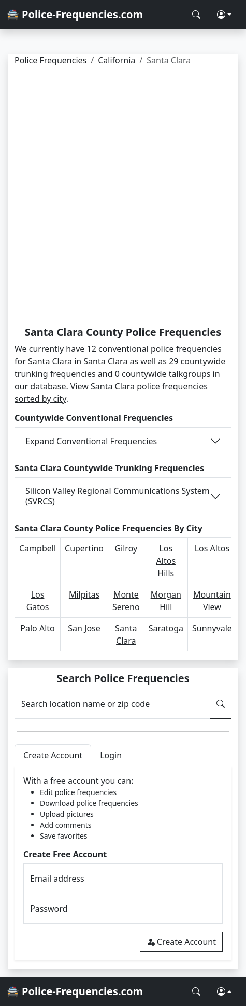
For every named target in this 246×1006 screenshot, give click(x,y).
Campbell (37, 548)
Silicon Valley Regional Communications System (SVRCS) (117, 495)
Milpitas (84, 594)
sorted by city (40, 398)
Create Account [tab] (52, 755)
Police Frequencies (50, 60)
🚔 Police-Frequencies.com (74, 14)
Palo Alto (37, 628)
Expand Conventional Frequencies (91, 441)
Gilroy (125, 548)
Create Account (181, 941)
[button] (224, 14)
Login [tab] (111, 755)
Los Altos (212, 548)
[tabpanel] (123, 863)
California (116, 60)
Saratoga (166, 628)
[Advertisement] (123, 198)
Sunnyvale (212, 628)
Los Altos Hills (166, 561)
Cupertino (84, 548)
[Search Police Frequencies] (196, 14)
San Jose (84, 628)
